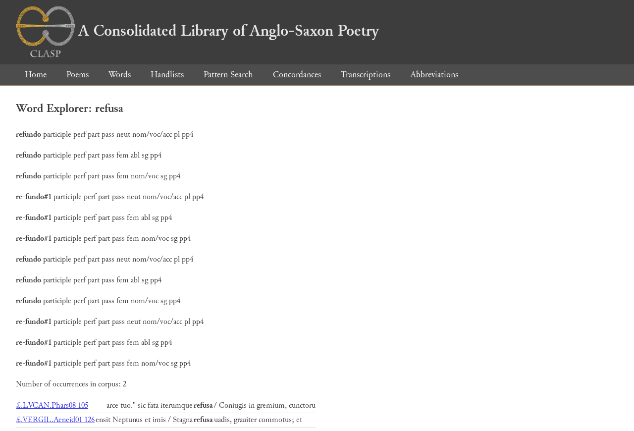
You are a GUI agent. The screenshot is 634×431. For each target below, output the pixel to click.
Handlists (167, 74)
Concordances (297, 74)
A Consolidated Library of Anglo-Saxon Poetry (197, 30)
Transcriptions (365, 74)
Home (36, 74)
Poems (77, 74)
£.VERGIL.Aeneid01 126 (55, 420)
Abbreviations (434, 74)
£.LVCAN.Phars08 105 (52, 405)
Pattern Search (228, 74)
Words (119, 74)
